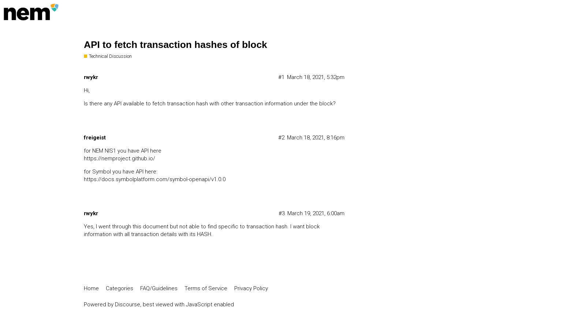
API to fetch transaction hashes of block (175, 44)
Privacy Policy (251, 288)
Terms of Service (205, 288)
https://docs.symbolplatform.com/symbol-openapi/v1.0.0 (154, 179)
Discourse (127, 304)
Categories (119, 288)
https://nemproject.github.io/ (119, 158)
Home (91, 288)
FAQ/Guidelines (159, 288)
